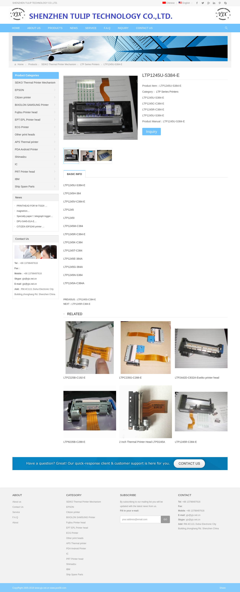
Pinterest (219, 3)
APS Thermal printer (26, 141)
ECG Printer (22, 127)
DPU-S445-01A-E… (27, 221)
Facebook (197, 3)
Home (16, 28)
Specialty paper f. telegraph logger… (35, 216)
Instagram (214, 3)
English (184, 3)
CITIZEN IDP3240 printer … (30, 226)
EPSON (19, 90)
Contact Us (144, 28)
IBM (17, 179)
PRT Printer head (25, 171)
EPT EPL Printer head (27, 119)
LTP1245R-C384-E (81, 304)
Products (55, 28)
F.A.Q (107, 28)
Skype (225, 3)
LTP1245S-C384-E (86, 299)
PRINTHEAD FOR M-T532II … (32, 206)
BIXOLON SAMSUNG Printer (32, 104)
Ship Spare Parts (24, 186)
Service (90, 28)
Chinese (168, 3)
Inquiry (123, 28)
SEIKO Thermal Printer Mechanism (58, 64)
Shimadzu (20, 156)
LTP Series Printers (89, 64)
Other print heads (25, 134)
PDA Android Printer (26, 149)
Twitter (202, 3)
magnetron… (23, 211)
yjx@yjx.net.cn (29, 278)
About (15, 522)
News (74, 28)
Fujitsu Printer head (26, 112)
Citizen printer (23, 97)
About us (33, 28)
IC (16, 164)
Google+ (208, 3)
